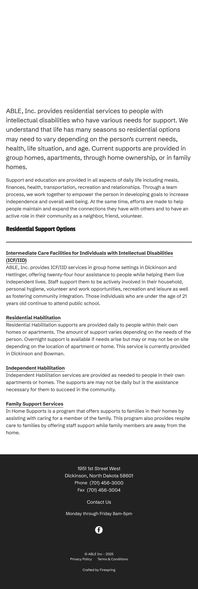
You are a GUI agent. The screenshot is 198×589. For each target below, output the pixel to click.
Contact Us (99, 502)
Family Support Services (34, 404)
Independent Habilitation (35, 368)
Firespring (108, 570)
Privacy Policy (81, 559)
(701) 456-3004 (103, 490)
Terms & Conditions (113, 559)
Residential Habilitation (33, 318)
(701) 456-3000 (106, 483)
